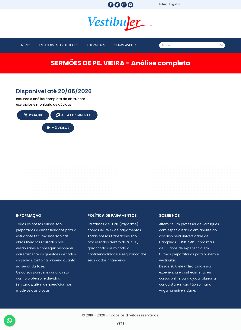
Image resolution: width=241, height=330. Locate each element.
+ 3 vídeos (58, 127)
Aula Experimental (74, 115)
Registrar (175, 4)
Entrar (163, 4)
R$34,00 (33, 115)
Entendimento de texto (58, 45)
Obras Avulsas (126, 45)
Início (25, 45)
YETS (120, 323)
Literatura (96, 45)
